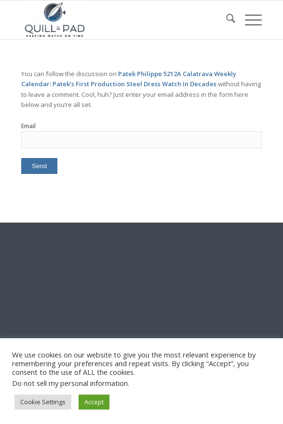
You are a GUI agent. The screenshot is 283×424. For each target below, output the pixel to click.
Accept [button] (94, 402)
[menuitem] (225, 19)
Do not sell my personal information (70, 383)
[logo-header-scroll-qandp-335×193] (117, 19)
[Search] (225, 19)
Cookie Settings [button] (43, 402)
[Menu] (248, 19)
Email (28, 126)
